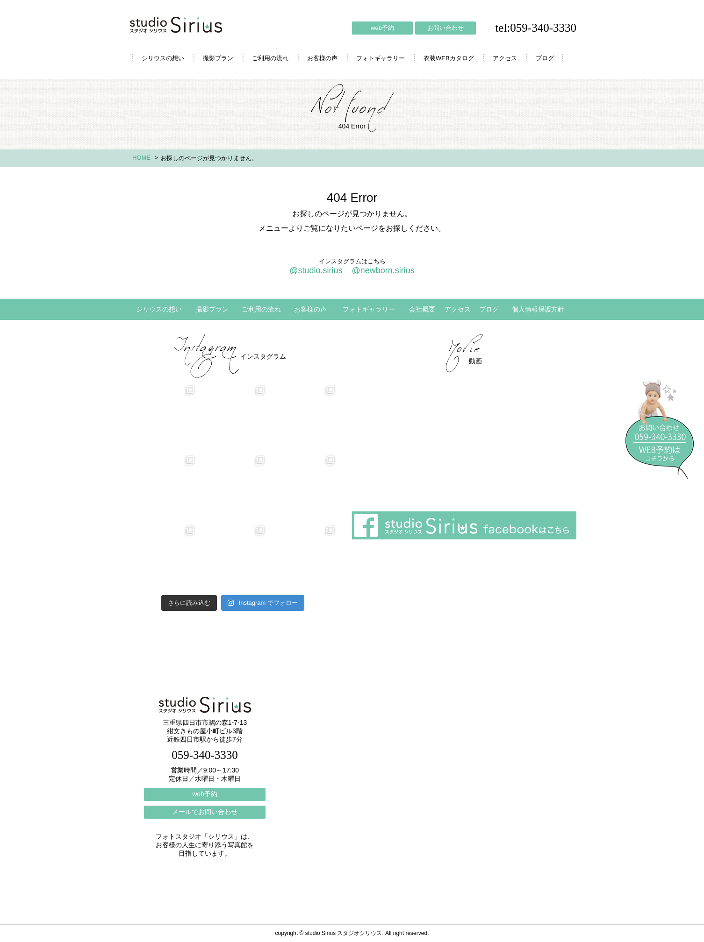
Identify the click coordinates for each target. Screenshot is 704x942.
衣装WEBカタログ (449, 58)
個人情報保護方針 (538, 309)
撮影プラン (218, 58)
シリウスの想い (163, 58)
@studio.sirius (315, 270)
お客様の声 (322, 58)
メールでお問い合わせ (204, 811)
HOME (141, 157)
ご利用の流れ (270, 58)
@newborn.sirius (383, 270)
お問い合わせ (445, 27)
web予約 (382, 27)
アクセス (505, 58)
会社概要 (422, 309)
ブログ (545, 58)
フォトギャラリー (380, 58)
